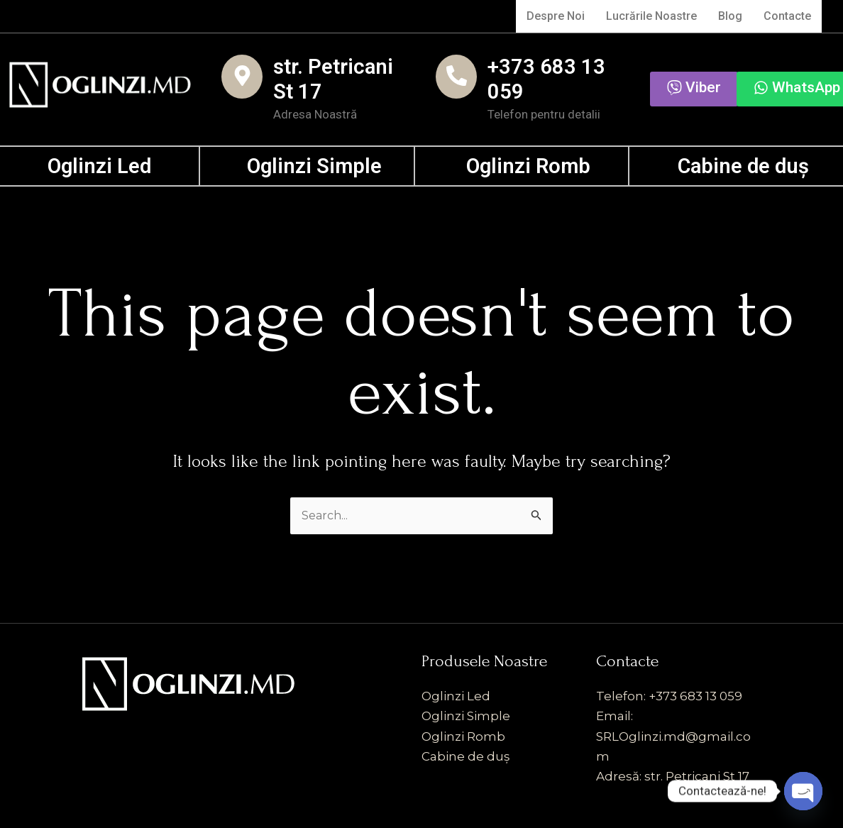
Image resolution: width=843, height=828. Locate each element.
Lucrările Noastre (648, 16)
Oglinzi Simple (314, 166)
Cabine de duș (743, 166)
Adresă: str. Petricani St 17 (672, 777)
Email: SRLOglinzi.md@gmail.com (673, 737)
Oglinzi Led (99, 166)
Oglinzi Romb (528, 166)
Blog (728, 16)
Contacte (786, 16)
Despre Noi (550, 16)
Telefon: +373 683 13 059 (669, 697)
